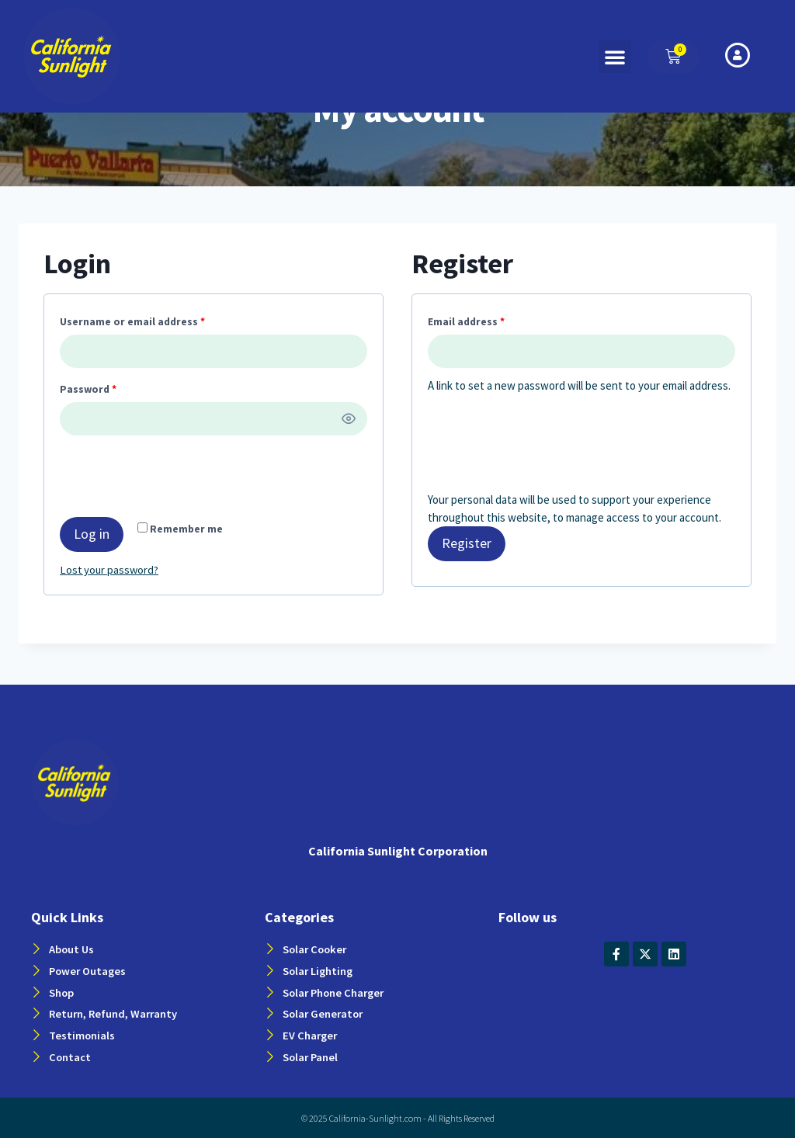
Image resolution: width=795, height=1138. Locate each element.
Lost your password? (110, 569)
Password (91, 386)
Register (466, 543)
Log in (91, 534)
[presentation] (165, 479)
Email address (469, 319)
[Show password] (349, 419)
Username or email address (135, 319)
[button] (615, 56)
